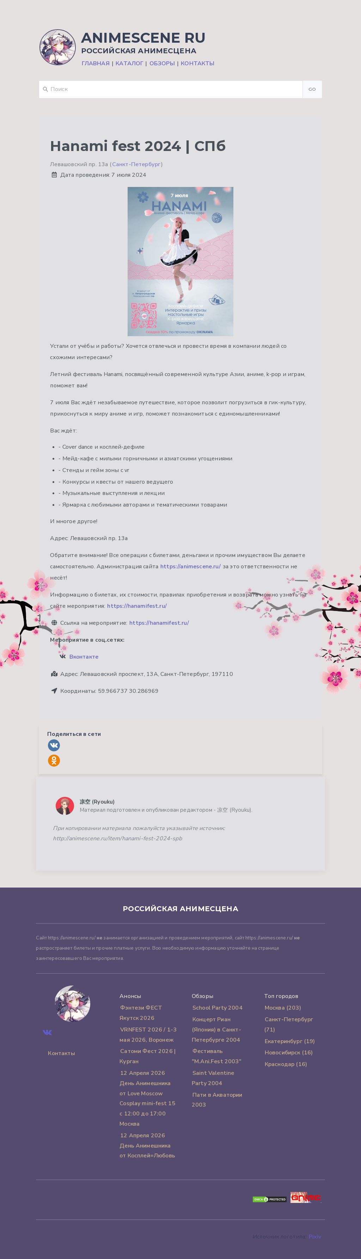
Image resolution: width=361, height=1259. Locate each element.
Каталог (129, 63)
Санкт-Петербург (136, 164)
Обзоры (162, 63)
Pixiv (315, 1237)
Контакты (197, 63)
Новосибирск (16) (289, 1053)
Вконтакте (83, 657)
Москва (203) (283, 1008)
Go (312, 89)
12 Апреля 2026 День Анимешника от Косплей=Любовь (147, 1146)
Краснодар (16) (286, 1064)
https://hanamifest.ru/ (137, 606)
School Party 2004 (217, 1008)
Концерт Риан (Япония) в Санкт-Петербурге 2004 (216, 1030)
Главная (96, 63)
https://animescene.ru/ (190, 566)
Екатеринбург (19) (290, 1041)
